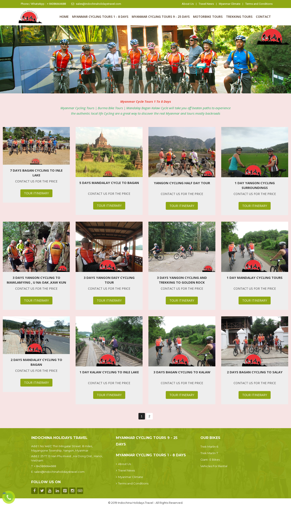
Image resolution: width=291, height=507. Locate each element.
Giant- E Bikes (210, 459)
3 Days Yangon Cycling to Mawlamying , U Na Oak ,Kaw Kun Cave (36, 280)
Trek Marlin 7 (209, 453)
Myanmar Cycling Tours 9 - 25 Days (161, 17)
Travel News (206, 3)
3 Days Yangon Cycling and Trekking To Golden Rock (182, 279)
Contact (263, 17)
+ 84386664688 (45, 466)
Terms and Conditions (259, 3)
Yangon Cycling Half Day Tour (182, 183)
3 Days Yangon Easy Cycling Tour (109, 279)
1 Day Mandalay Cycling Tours (255, 277)
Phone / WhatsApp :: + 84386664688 (43, 3)
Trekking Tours (239, 17)
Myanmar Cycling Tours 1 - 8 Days (100, 17)
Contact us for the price (36, 181)
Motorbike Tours (208, 17)
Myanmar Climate (229, 3)
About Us (188, 3)
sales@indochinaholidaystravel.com (96, 3)
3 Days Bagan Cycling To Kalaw (181, 372)
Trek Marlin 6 (209, 446)
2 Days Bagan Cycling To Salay (255, 372)
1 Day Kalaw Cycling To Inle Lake (109, 372)
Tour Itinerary (36, 193)
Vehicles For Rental (213, 466)
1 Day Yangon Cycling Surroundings (255, 185)
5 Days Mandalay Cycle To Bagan (109, 182)
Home (64, 17)
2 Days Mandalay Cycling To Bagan (36, 362)
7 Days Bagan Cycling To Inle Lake (36, 172)
